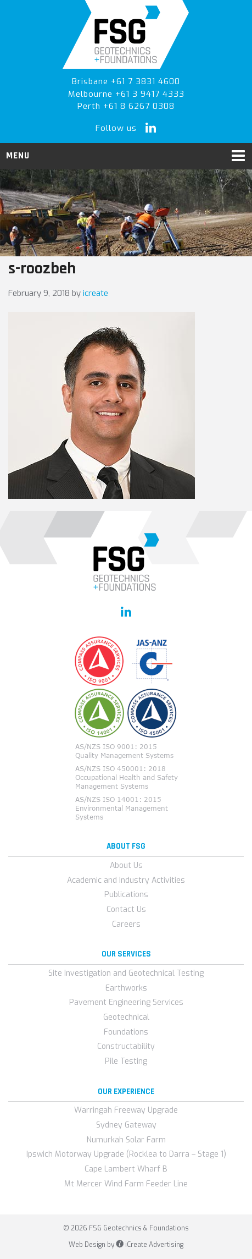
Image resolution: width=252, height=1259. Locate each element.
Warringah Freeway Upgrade (126, 1110)
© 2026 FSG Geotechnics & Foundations (126, 1228)
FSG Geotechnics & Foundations (126, 34)
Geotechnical (126, 1017)
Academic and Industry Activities (126, 880)
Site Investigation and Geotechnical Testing (126, 973)
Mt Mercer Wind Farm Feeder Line (126, 1184)
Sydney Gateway (126, 1125)
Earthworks (126, 988)
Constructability (126, 1046)
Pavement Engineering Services (126, 1002)
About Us (126, 865)
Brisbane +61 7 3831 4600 (126, 81)
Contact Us (126, 909)
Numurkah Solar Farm (126, 1140)
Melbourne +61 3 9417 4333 (126, 94)
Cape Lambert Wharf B (126, 1169)
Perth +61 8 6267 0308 (126, 106)
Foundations (126, 1032)
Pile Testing (126, 1061)
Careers (126, 924)
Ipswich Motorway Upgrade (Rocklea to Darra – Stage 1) (126, 1154)
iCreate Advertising (149, 1244)
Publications (126, 894)
